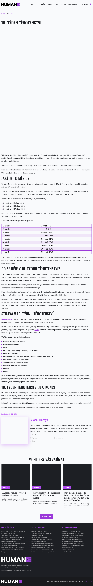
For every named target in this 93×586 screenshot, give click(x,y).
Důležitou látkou (7, 319)
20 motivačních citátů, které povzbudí (72, 535)
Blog (32, 441)
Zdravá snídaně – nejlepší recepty (11, 539)
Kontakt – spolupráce (68, 549)
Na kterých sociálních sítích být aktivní (42, 551)
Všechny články (47, 516)
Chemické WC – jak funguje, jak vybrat (73, 545)
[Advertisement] (46, 45)
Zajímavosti (84, 4)
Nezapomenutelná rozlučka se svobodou (43, 545)
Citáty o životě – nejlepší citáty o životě (73, 533)
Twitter (33, 438)
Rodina (49, 4)
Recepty (32, 4)
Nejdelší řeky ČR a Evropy (38, 541)
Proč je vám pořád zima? (8, 551)
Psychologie (72, 4)
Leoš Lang (89, 581)
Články (3, 13)
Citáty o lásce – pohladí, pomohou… (72, 531)
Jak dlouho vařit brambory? (69, 551)
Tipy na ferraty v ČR (37, 535)
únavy (37, 330)
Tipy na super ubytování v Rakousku (41, 539)
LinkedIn (58, 438)
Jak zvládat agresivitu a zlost (70, 537)
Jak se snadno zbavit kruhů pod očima (72, 541)
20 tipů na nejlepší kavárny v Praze (41, 533)
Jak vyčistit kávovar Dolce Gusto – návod (73, 543)
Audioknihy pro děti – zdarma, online (12, 549)
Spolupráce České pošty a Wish (40, 547)
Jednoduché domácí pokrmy (9, 535)
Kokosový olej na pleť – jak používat (72, 539)
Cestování (41, 4)
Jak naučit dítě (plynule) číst (9, 545)
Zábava (63, 4)
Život (57, 4)
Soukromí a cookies (67, 547)
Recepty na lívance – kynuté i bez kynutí (13, 531)
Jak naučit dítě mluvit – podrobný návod (13, 543)
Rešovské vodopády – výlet (39, 537)
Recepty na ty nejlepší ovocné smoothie (12, 537)
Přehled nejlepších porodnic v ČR (10, 541)
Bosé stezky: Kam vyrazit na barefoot (42, 543)
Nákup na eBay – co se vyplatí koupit (42, 549)
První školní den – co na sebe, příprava (12, 547)
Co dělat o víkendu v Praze (39, 531)
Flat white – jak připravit (8, 533)
